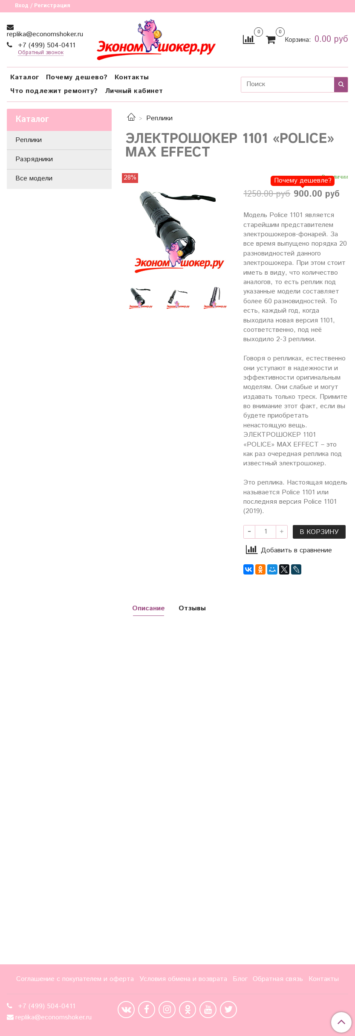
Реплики (159, 118)
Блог (240, 979)
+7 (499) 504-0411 (45, 45)
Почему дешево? (77, 77)
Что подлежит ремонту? (54, 91)
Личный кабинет (134, 91)
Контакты (132, 77)
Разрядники (34, 159)
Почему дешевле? (303, 181)
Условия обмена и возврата (183, 979)
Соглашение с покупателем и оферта (75, 979)
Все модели (33, 178)
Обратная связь (278, 979)
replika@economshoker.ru (45, 34)
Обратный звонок (40, 53)
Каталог (24, 77)
